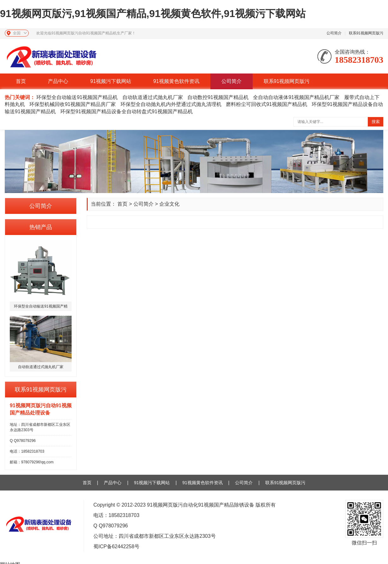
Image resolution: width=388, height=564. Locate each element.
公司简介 (334, 33)
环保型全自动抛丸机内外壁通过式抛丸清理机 (171, 104)
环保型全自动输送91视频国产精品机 (77, 97)
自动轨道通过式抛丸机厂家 (152, 97)
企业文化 (169, 204)
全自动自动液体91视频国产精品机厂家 (296, 97)
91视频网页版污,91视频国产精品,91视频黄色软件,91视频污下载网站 (153, 13)
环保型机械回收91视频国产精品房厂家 (72, 104)
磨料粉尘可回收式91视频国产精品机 (266, 104)
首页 (21, 81)
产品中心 (58, 81)
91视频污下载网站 (110, 81)
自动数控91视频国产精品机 (218, 97)
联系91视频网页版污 (366, 33)
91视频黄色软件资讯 (176, 81)
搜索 (376, 121)
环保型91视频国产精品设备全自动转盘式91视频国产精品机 (126, 111)
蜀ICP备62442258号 (116, 546)
